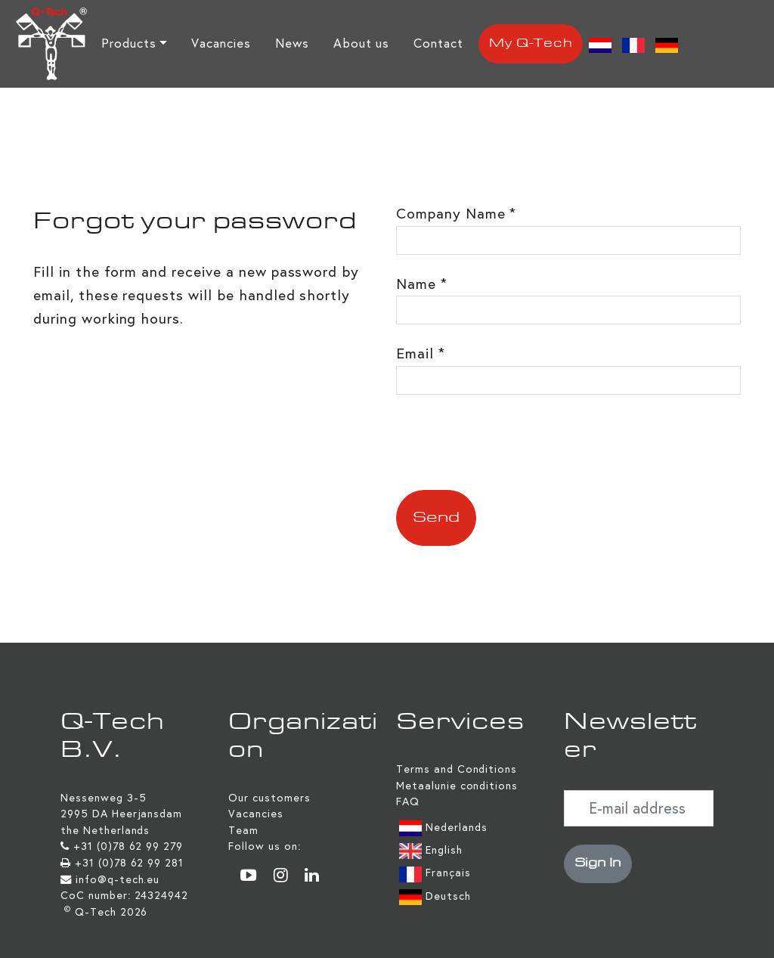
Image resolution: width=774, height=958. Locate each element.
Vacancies (221, 43)
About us (361, 43)
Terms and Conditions (456, 769)
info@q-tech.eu (117, 879)
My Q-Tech (531, 44)
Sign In (597, 863)
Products (128, 43)
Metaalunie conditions (457, 785)
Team (243, 830)
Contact (438, 43)
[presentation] (511, 442)
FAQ (408, 801)
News (292, 43)
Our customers (269, 798)
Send (436, 518)
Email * (420, 353)
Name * (421, 284)
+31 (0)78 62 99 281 (129, 863)
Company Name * (456, 213)
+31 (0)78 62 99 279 (128, 846)
